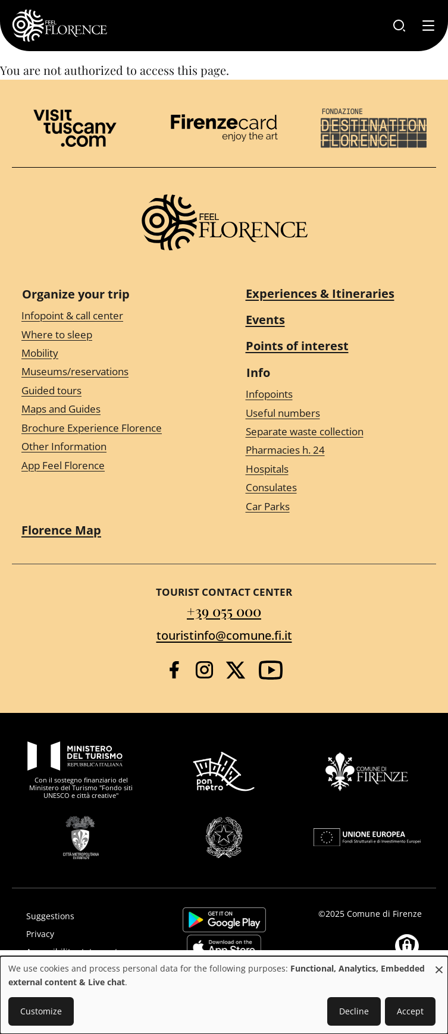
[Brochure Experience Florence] (112, 428)
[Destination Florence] (374, 128)
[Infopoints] (336, 394)
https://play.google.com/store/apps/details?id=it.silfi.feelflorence (224, 919)
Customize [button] (41, 1011)
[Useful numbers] (336, 413)
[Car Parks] (336, 506)
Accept (410, 1011)
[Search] (399, 25)
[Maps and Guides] (112, 409)
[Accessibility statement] (84, 952)
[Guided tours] (112, 391)
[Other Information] (112, 447)
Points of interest (297, 346)
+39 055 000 (224, 611)
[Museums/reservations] (112, 372)
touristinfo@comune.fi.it (224, 635)
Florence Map (61, 530)
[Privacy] (84, 934)
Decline (354, 1011)
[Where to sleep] (112, 334)
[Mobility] (112, 353)
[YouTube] (270, 670)
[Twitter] (235, 670)
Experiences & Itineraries (320, 293)
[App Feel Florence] (112, 465)
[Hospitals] (336, 469)
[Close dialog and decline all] (439, 963)
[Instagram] (204, 669)
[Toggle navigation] (428, 25)
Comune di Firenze (384, 913)
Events (265, 320)
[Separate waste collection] (336, 432)
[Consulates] (336, 488)
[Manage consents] (407, 946)
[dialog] (224, 995)
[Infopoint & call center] (112, 316)
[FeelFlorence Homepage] (59, 25)
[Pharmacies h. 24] (336, 450)
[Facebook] (174, 669)
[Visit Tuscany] (75, 128)
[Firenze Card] (224, 128)
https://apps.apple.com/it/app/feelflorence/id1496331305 (224, 947)
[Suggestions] (84, 916)
